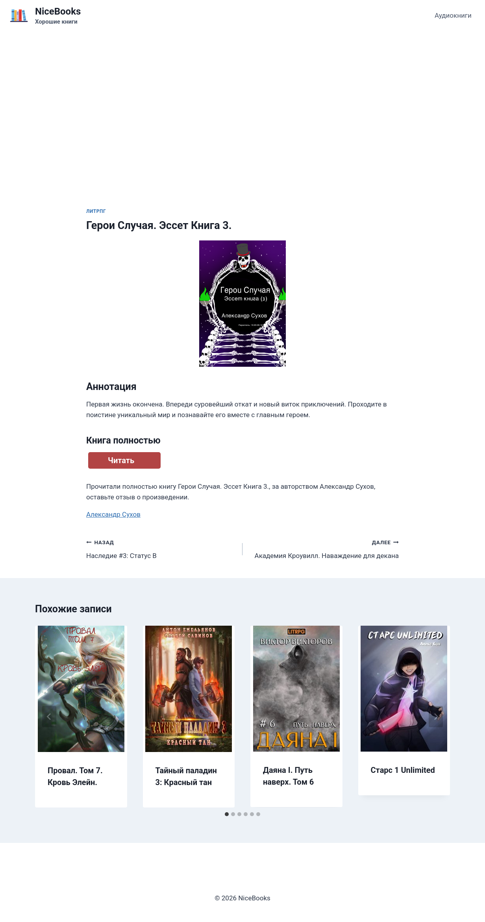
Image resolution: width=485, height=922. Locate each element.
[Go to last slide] (49, 716)
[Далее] (436, 716)
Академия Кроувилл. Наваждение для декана (324, 548)
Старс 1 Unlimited (403, 770)
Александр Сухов (113, 514)
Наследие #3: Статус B (161, 548)
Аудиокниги (453, 15)
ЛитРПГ (96, 211)
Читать (121, 460)
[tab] (227, 814)
